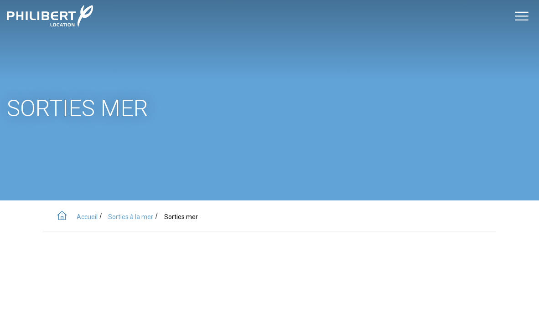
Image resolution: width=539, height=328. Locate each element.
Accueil (87, 217)
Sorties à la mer (130, 217)
